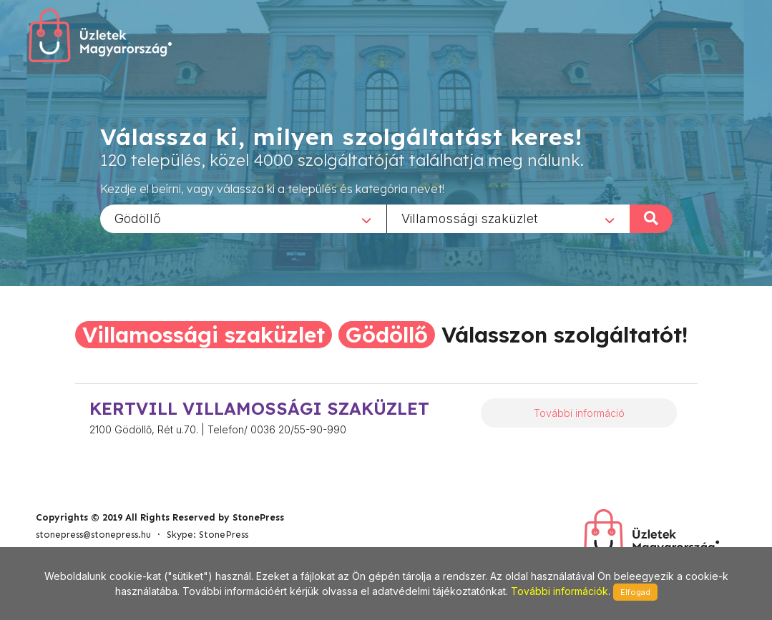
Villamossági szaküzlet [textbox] (469, 217)
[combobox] (243, 218)
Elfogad (635, 592)
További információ (579, 413)
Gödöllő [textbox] (137, 217)
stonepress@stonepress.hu (93, 534)
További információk (559, 591)
